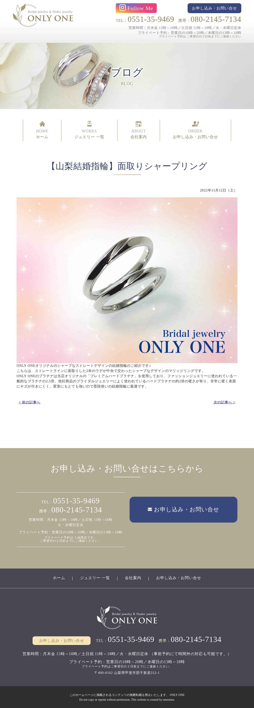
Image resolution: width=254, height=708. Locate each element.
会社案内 (133, 577)
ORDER (195, 129)
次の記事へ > (224, 402)
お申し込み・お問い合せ (178, 577)
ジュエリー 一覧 (95, 577)
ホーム (59, 577)
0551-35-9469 (151, 19)
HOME (42, 129)
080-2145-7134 (216, 19)
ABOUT (138, 129)
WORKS (89, 129)
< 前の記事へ (29, 402)
